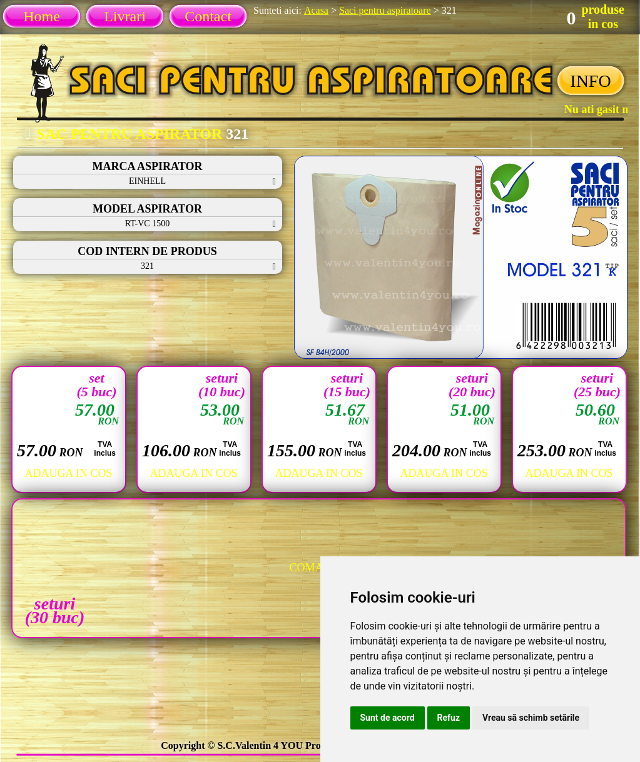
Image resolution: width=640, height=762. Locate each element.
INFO (590, 81)
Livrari (125, 16)
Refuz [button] (448, 718)
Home (41, 16)
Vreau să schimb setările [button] (530, 718)
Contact (208, 16)
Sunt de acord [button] (387, 718)
